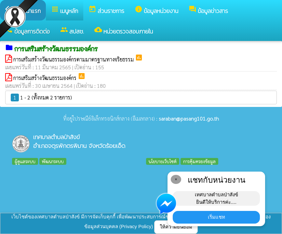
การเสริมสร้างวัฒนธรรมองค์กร (45, 77)
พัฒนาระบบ (53, 161)
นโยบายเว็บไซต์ (163, 161)
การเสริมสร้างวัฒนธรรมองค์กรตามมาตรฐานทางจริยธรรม (74, 59)
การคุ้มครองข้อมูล (199, 161)
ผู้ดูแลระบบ (25, 161)
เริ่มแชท (216, 217)
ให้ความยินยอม (176, 226)
